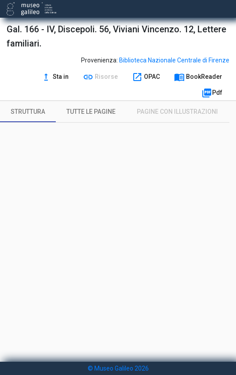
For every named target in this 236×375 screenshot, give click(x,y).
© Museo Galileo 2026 (118, 368)
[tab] (28, 111)
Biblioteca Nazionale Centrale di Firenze (174, 60)
